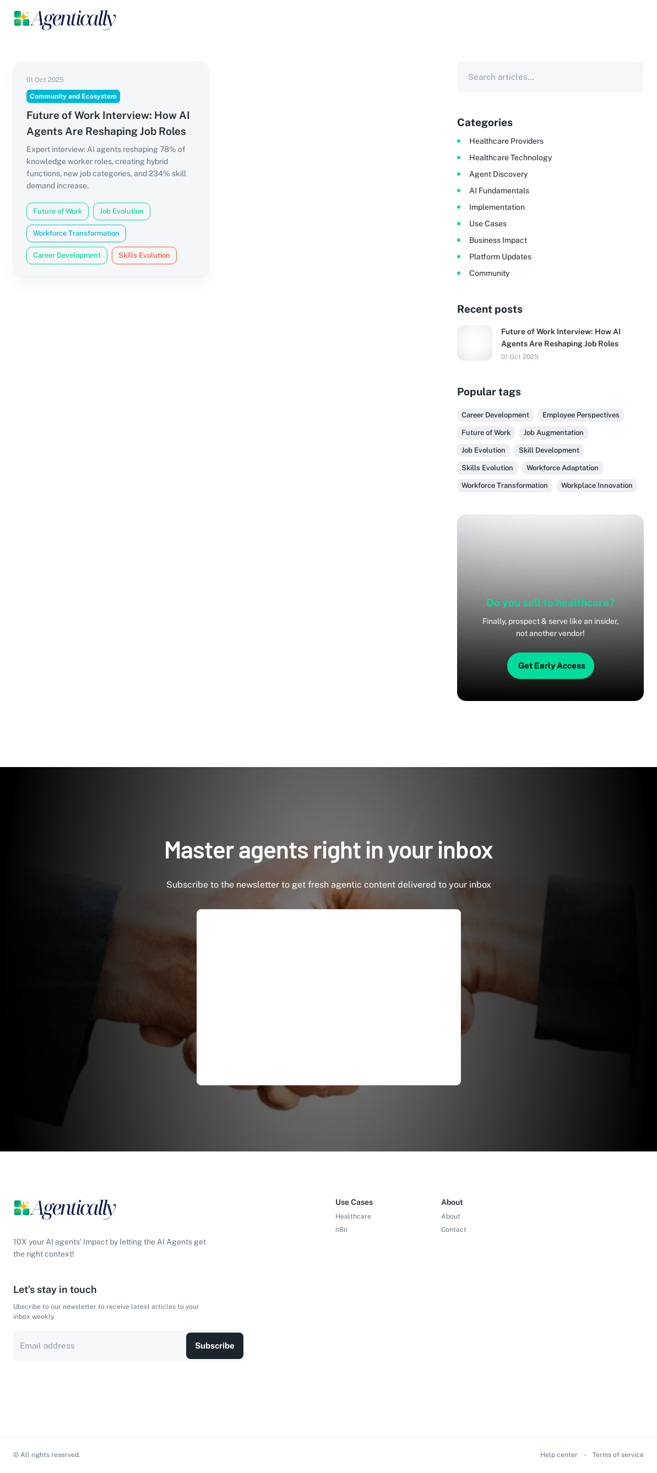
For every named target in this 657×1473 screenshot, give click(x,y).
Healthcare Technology (510, 157)
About (450, 1216)
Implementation (497, 207)
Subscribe (215, 1345)
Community (489, 273)
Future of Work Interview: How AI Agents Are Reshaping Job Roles (561, 337)
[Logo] (65, 20)
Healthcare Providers (506, 141)
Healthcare (353, 1216)
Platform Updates (500, 256)
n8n (341, 1229)
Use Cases (488, 223)
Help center (559, 1455)
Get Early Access (551, 665)
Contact (453, 1229)
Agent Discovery (498, 174)
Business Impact (498, 240)
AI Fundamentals (499, 190)
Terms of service (618, 1455)
